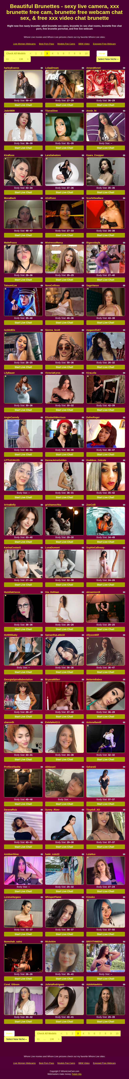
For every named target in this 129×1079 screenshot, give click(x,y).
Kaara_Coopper (95, 155)
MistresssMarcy (54, 242)
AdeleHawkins (94, 984)
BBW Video (84, 44)
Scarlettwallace (94, 198)
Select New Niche (108, 59)
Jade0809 (9, 110)
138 (21, 59)
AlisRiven (50, 198)
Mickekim (50, 941)
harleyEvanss (11, 68)
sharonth (9, 722)
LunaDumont (52, 547)
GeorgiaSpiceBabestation (18, 679)
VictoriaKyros (52, 372)
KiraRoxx (9, 155)
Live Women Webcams (24, 44)
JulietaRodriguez (54, 984)
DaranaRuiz (10, 809)
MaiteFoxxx (10, 242)
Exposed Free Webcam (104, 44)
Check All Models (16, 53)
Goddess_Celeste (96, 460)
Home (102, 53)
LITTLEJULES (12, 460)
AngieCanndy (11, 417)
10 (86, 53)
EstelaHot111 (52, 722)
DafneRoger (93, 417)
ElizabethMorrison (55, 417)
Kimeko (90, 897)
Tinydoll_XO (93, 809)
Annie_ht (91, 110)
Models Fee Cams (66, 44)
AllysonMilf (92, 635)
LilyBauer (9, 372)
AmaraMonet (93, 68)
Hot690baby (10, 635)
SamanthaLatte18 (55, 635)
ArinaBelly (10, 504)
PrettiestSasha (12, 766)
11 (7, 59)
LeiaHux (90, 854)
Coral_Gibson (11, 984)
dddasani (50, 766)
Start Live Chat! (23, 105)
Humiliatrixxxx (12, 592)
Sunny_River (52, 809)
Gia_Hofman (52, 592)
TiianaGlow (51, 110)
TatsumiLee (10, 285)
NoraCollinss (52, 285)
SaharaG (91, 766)
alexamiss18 (93, 592)
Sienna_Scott (52, 330)
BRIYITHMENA (94, 941)
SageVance (92, 285)
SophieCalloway (95, 547)
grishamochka (53, 504)
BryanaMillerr (52, 679)
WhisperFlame (53, 897)
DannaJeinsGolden (56, 460)
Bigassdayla (93, 242)
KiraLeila (91, 372)
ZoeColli (91, 504)
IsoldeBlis (9, 330)
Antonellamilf (93, 722)
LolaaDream (52, 68)
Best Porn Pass (46, 44)
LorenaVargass (12, 897)
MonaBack (10, 198)
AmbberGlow (11, 854)
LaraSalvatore (53, 155)
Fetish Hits (77, 1074)
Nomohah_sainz (13, 941)
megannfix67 (93, 330)
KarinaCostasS (12, 547)
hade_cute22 (52, 854)
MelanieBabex (94, 679)
